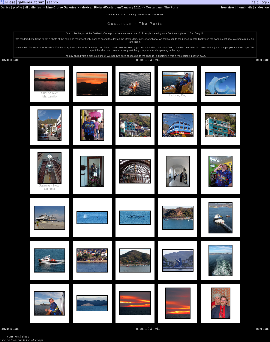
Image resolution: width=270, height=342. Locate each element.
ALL (157, 59)
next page (262, 59)
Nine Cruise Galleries (61, 7)
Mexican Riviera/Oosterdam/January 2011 (111, 7)
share (25, 336)
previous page (10, 59)
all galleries (33, 7)
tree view (227, 7)
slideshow (262, 7)
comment (13, 336)
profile (17, 7)
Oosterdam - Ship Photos (120, 14)
